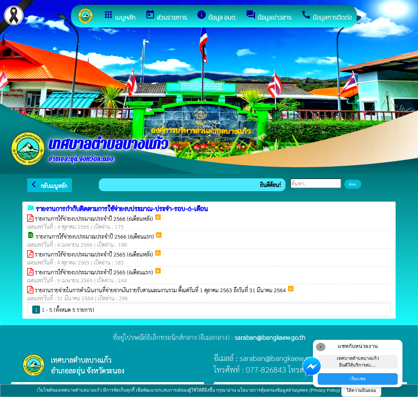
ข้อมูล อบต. (216, 16)
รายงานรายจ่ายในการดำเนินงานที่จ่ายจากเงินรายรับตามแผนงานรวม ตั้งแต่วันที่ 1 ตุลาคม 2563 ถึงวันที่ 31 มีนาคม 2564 (161, 290)
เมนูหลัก (119, 16)
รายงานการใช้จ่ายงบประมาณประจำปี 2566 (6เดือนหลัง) (94, 218)
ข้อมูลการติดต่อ (326, 16)
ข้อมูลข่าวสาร (268, 16)
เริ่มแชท (358, 378)
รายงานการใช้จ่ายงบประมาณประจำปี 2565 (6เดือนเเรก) (94, 272)
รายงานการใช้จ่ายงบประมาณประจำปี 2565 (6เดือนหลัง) (94, 254)
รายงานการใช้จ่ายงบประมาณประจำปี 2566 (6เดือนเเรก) (95, 236)
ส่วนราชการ (166, 16)
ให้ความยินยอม (361, 390)
